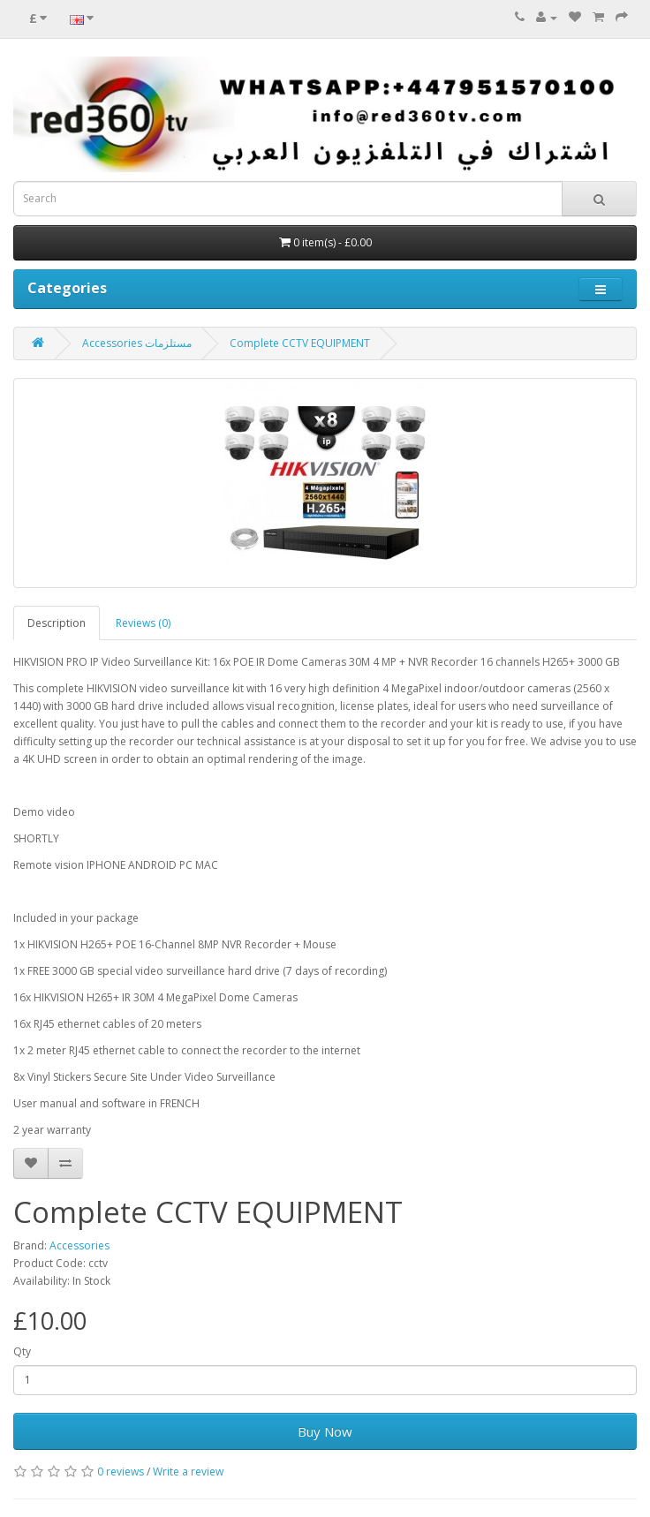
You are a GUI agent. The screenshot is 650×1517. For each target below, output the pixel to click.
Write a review (188, 1471)
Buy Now (325, 1431)
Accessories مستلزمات (137, 343)
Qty (22, 1351)
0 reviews (120, 1471)
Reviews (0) (143, 622)
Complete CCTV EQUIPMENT (300, 343)
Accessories (79, 1245)
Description (56, 622)
